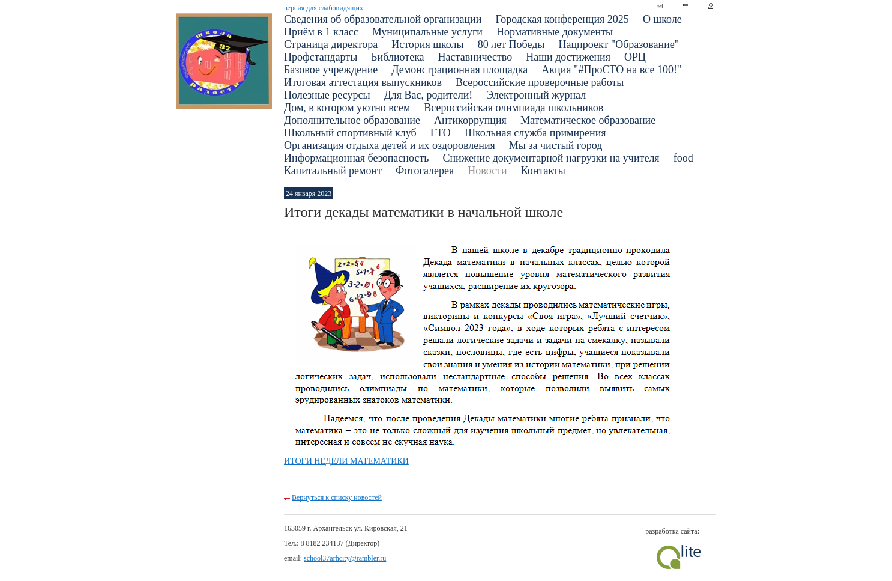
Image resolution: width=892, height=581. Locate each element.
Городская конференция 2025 (561, 19)
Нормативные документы (554, 32)
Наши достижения (568, 57)
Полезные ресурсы (327, 95)
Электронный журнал (536, 95)
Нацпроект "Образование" (618, 44)
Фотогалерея (425, 171)
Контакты (543, 171)
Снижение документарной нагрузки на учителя (550, 158)
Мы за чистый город (556, 145)
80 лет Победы (511, 44)
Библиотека (397, 57)
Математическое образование (587, 120)
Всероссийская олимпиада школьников (513, 108)
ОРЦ (635, 57)
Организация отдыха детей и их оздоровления (389, 145)
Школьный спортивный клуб (350, 133)
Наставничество (475, 57)
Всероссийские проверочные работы (540, 82)
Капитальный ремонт (333, 171)
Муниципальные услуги (427, 32)
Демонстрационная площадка (459, 70)
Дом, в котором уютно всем (347, 108)
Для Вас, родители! (428, 95)
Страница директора (331, 44)
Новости (487, 171)
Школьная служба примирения (535, 133)
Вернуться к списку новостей (337, 497)
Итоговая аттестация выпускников (363, 82)
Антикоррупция (470, 120)
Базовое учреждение (331, 70)
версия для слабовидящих (323, 8)
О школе (662, 19)
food (683, 158)
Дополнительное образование (352, 120)
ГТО (440, 133)
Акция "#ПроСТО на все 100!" (611, 70)
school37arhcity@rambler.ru (345, 558)
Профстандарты (320, 57)
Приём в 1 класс (321, 32)
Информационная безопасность (356, 158)
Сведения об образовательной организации (382, 19)
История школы (427, 44)
